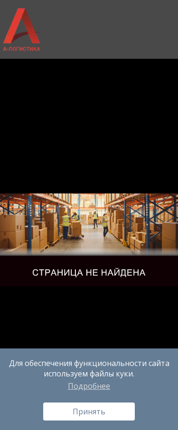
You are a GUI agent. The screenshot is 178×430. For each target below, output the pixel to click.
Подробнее (89, 386)
